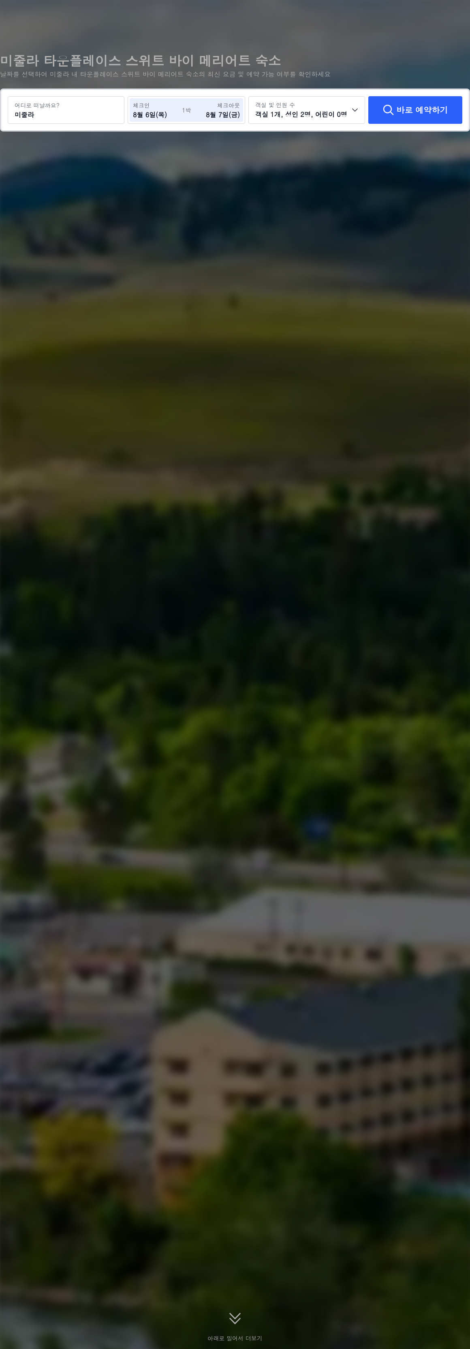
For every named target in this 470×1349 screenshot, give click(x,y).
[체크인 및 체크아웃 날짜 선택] (157, 110)
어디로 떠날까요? (37, 105)
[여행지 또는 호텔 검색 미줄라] (66, 110)
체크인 (141, 105)
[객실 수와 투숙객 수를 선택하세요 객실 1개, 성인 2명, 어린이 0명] (307, 110)
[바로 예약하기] (415, 110)
